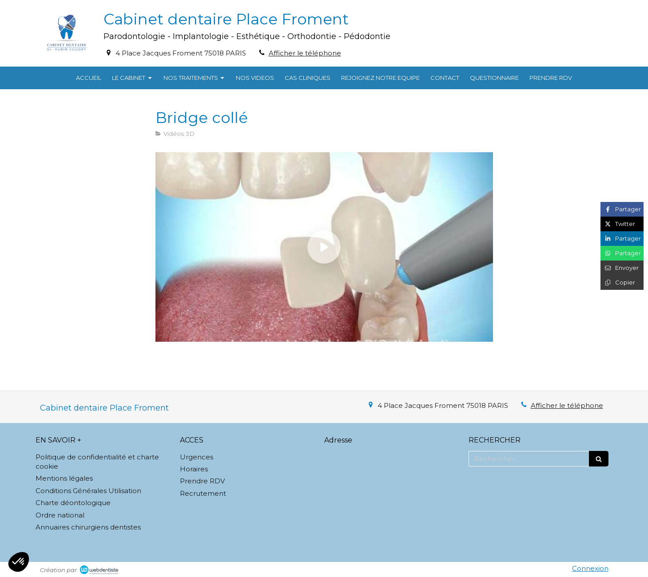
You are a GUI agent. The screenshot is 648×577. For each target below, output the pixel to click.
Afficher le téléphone (305, 53)
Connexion (590, 568)
